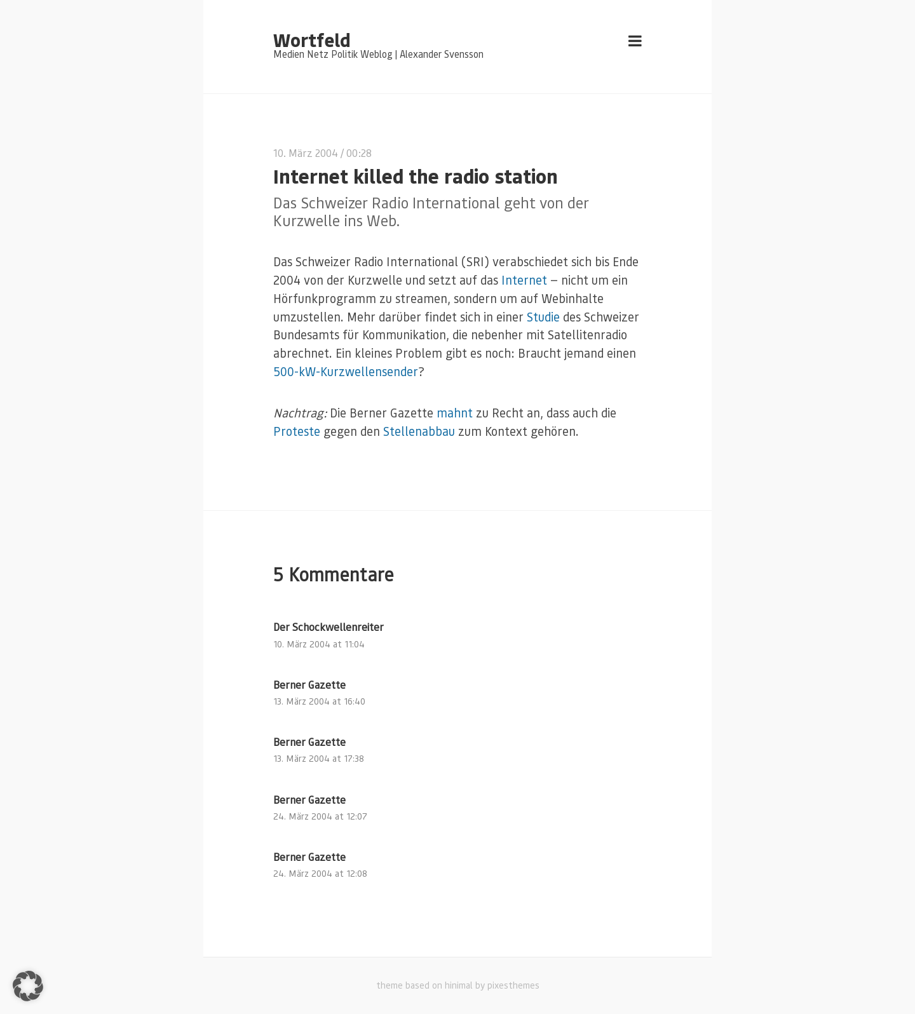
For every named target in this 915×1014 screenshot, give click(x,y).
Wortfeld (311, 39)
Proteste (296, 431)
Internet (524, 280)
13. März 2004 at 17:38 (318, 758)
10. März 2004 (305, 152)
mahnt (455, 413)
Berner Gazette (309, 684)
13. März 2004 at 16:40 (319, 701)
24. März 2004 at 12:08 (320, 873)
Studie (543, 317)
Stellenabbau (419, 431)
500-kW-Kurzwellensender (345, 371)
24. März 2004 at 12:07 (320, 816)
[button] (28, 986)
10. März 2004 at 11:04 (319, 644)
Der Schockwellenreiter (328, 626)
